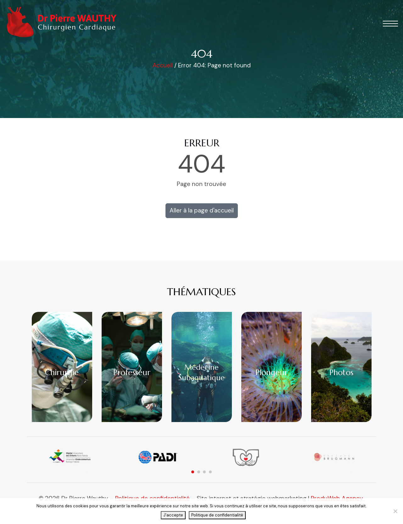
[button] (390, 23)
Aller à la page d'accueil (202, 210)
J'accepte (173, 515)
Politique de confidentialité (217, 515)
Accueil (163, 65)
